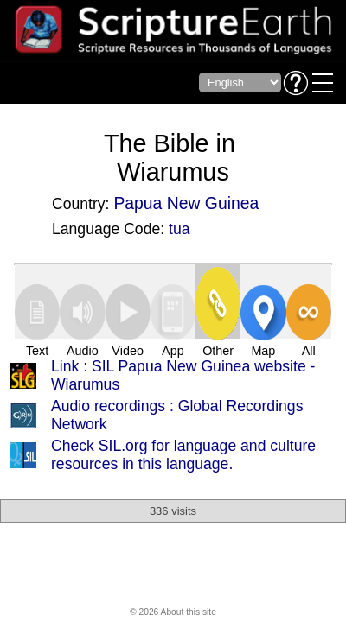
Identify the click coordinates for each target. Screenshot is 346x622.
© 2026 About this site (173, 612)
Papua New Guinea (186, 203)
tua (179, 229)
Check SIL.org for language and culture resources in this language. (183, 455)
